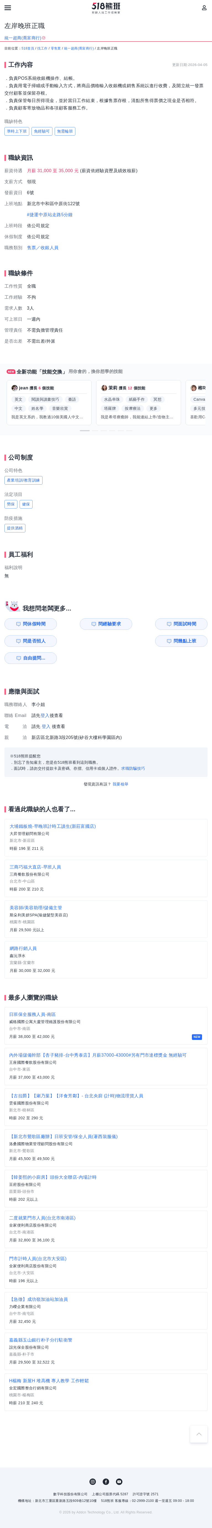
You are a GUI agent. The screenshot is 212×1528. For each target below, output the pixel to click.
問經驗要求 (83, 624)
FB (106, 1464)
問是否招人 (187, 624)
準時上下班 (17, 131)
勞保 (11, 504)
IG (92, 1464)
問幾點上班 (31, 641)
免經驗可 (42, 131)
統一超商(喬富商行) (79, 48)
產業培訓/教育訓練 (23, 480)
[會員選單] (204, 7)
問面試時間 (135, 624)
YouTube (119, 1464)
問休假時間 (31, 624)
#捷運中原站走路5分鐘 (50, 214)
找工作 (42, 48)
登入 (45, 698)
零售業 (56, 48)
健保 (26, 504)
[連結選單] (7, 7)
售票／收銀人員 (43, 247)
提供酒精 (15, 528)
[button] (85, 430)
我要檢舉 (121, 767)
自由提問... (84, 641)
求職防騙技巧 (133, 751)
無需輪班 (65, 131)
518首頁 (28, 48)
